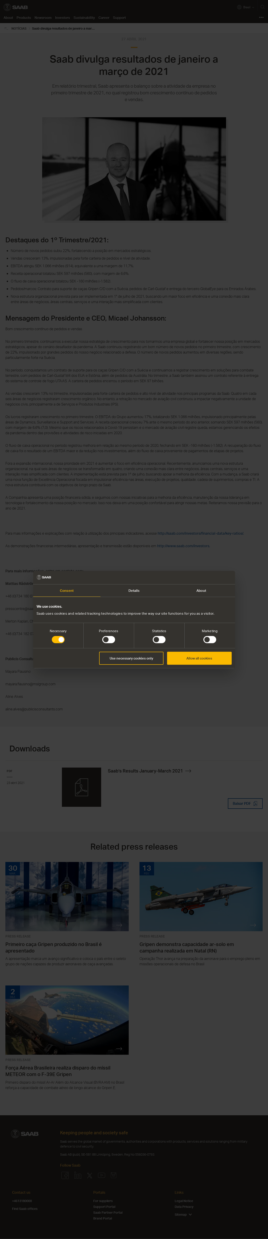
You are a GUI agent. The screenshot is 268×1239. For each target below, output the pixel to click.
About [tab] (201, 590)
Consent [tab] (67, 590)
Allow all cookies (199, 658)
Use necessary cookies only (131, 658)
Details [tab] (134, 590)
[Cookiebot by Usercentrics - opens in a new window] (212, 577)
